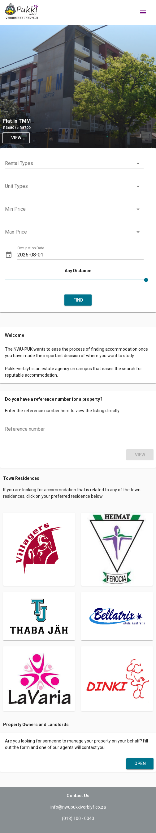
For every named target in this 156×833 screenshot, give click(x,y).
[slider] (78, 281)
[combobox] (74, 164)
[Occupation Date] (80, 255)
